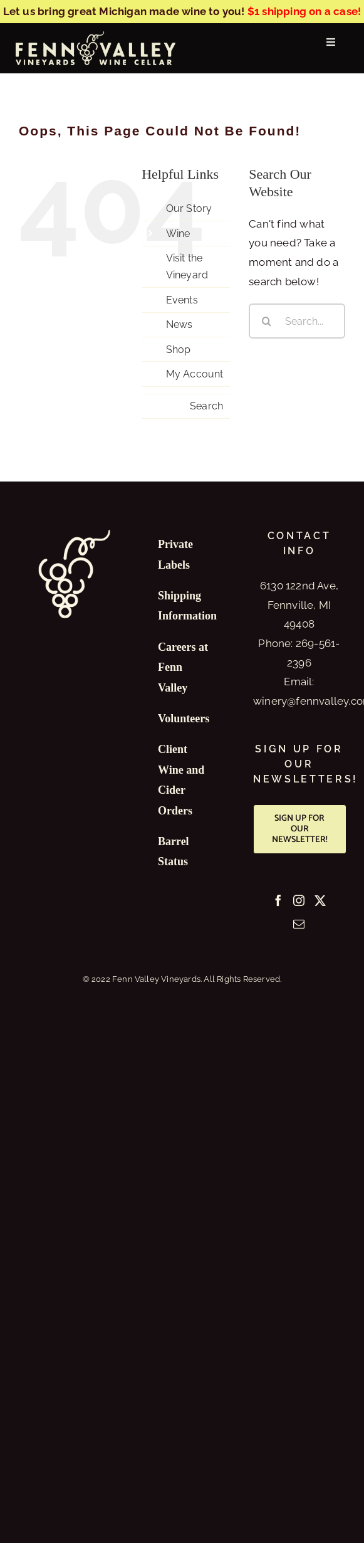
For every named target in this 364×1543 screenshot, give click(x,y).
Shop (178, 349)
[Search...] (297, 321)
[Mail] (298, 923)
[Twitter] (320, 900)
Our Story (189, 208)
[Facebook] (278, 900)
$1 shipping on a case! (304, 11)
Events (182, 300)
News (179, 324)
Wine (178, 234)
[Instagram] (298, 900)
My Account (195, 374)
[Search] (266, 321)
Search (206, 406)
